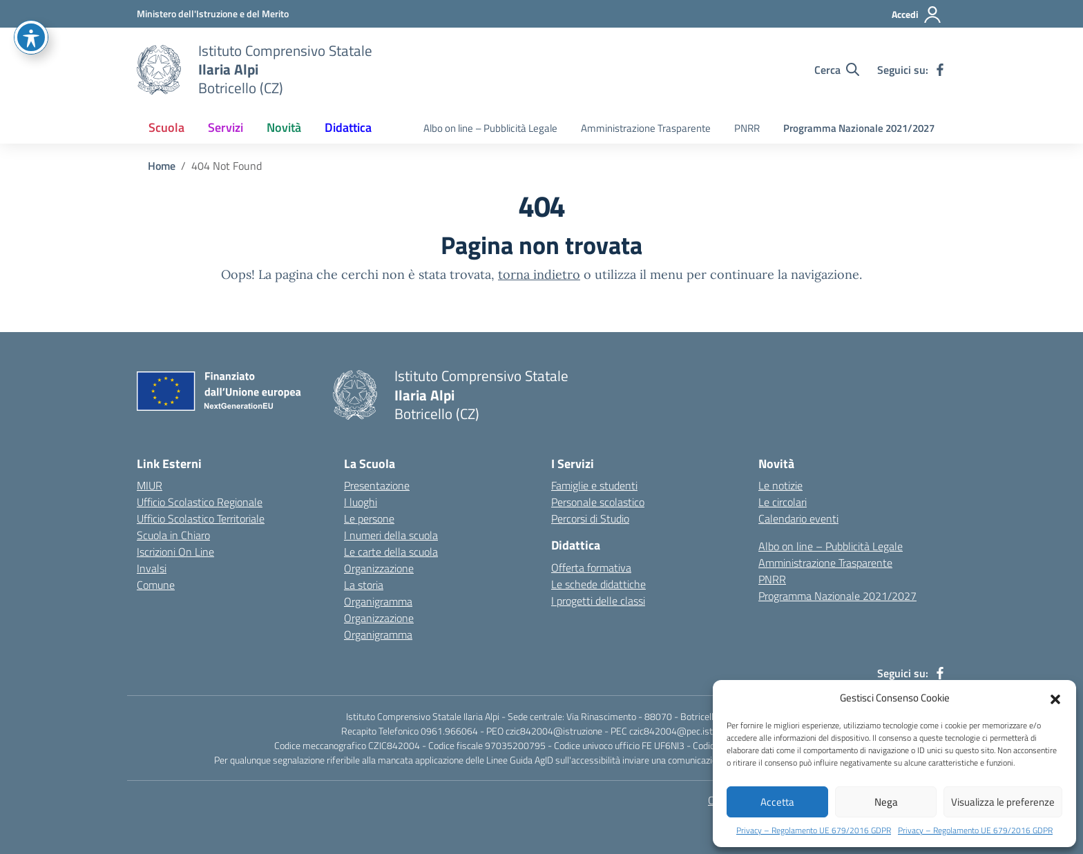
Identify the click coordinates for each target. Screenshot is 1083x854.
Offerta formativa (591, 567)
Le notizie (780, 485)
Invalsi (151, 568)
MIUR (149, 485)
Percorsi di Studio (590, 518)
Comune (156, 584)
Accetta (777, 802)
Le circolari (782, 502)
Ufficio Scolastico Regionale (199, 502)
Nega (886, 802)
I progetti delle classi (598, 600)
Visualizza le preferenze (1003, 802)
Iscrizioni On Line (175, 551)
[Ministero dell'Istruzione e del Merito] (213, 13)
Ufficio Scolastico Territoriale (201, 518)
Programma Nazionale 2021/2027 (859, 128)
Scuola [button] (166, 127)
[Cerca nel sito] (836, 70)
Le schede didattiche (598, 584)
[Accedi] (917, 14)
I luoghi (360, 502)
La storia (363, 584)
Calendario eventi (798, 518)
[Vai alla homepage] (159, 70)
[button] (1055, 698)
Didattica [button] (348, 127)
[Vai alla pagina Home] (161, 165)
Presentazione (377, 485)
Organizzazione (379, 568)
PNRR (747, 128)
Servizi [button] (225, 127)
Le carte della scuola (391, 551)
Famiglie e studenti (594, 485)
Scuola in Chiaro (173, 535)
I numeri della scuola (391, 535)
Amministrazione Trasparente (646, 128)
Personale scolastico (597, 502)
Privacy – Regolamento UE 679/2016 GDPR (813, 830)
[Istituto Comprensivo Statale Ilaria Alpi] (285, 69)
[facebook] (940, 70)
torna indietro (539, 274)
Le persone (369, 518)
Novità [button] (284, 127)
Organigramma (378, 601)
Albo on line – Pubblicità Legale (490, 128)
